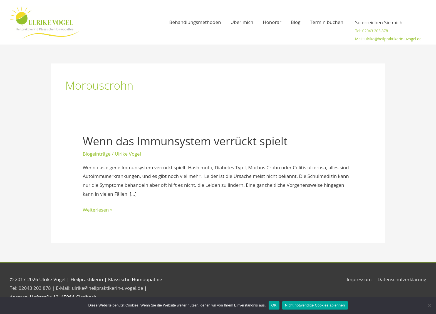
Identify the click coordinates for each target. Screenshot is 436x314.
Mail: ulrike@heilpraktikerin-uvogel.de (388, 38)
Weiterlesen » (97, 209)
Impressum (359, 279)
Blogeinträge (96, 154)
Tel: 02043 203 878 (371, 31)
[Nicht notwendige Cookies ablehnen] (429, 305)
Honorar (272, 22)
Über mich (242, 22)
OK (274, 305)
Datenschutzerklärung (402, 279)
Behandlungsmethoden (195, 22)
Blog (296, 22)
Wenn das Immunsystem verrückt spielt (185, 141)
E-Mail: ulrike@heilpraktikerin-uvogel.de (100, 288)
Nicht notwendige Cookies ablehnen (315, 305)
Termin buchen (326, 22)
